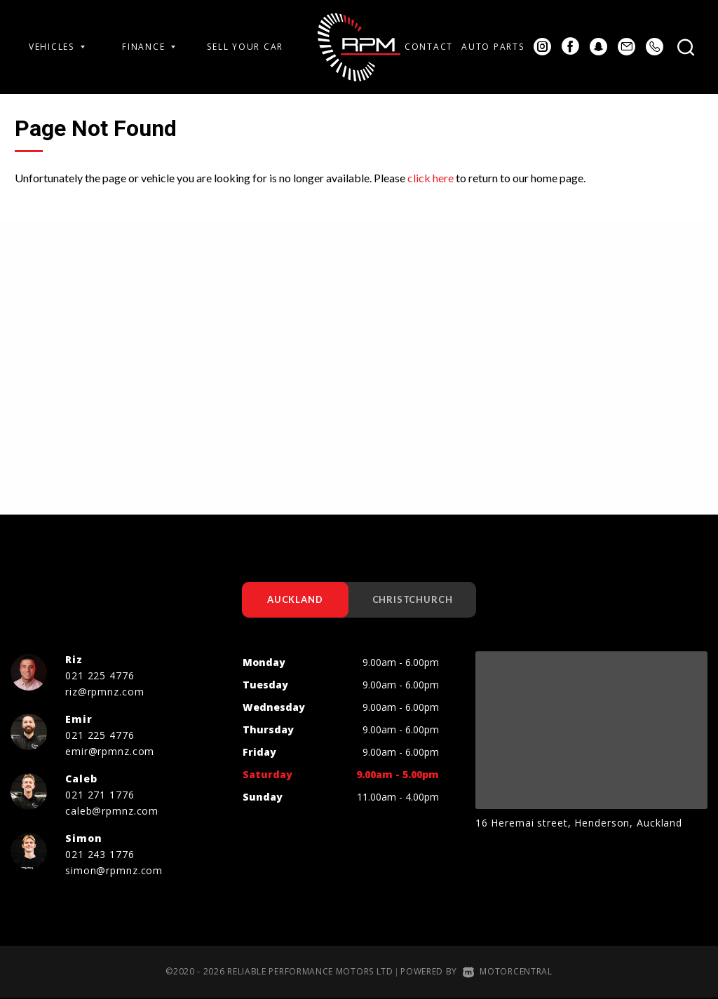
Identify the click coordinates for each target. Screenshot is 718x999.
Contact (429, 47)
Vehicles (57, 47)
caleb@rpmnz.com (111, 811)
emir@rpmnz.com (109, 752)
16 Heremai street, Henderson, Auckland (578, 823)
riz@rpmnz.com (104, 692)
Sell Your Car (245, 47)
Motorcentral (508, 972)
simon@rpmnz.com (114, 871)
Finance (148, 47)
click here (430, 177)
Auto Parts (492, 47)
